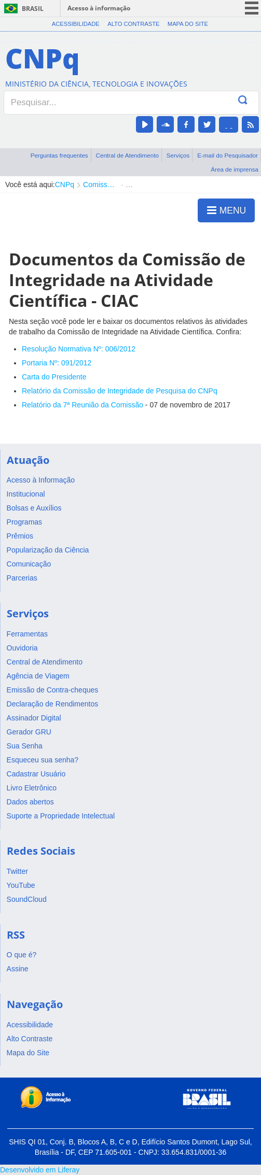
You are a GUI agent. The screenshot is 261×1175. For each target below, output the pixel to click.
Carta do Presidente (54, 377)
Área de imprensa (234, 169)
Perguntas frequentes (59, 155)
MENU (226, 210)
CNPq (64, 184)
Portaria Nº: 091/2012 (56, 363)
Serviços (178, 155)
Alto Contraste (133, 24)
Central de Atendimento (127, 155)
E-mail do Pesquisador (227, 155)
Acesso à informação (98, 8)
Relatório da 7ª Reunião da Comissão (82, 405)
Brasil (33, 8)
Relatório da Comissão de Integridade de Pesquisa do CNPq (119, 391)
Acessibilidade (76, 24)
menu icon (251, 8)
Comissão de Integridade (100, 184)
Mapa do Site (188, 24)
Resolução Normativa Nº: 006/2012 (78, 349)
